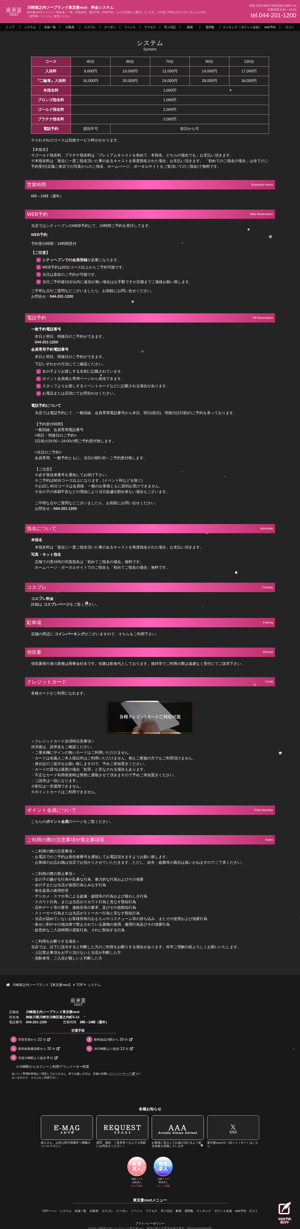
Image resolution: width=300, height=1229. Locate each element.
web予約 (253, 1210)
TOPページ (35, 1210)
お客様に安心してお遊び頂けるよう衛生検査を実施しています (178, 1131)
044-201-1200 (61, 296)
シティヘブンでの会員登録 (64, 260)
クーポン (118, 1210)
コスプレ (101, 1210)
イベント (135, 1210)
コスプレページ (56, 604)
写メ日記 (168, 1210)
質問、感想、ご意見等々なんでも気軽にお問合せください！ (122, 1131)
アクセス (152, 1210)
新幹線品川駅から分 (113, 1039)
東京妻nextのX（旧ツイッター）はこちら (233, 1131)
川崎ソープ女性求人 (137, 1172)
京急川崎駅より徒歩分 (38, 1057)
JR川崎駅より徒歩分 (113, 1048)
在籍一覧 (70, 1210)
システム (53, 1210)
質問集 (195, 1210)
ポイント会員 (57, 821)
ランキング (212, 1210)
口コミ (268, 1210)
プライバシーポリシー (150, 1222)
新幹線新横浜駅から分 (39, 1048)
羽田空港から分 (34, 1039)
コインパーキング (70, 634)
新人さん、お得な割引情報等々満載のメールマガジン (67, 1131)
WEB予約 (39, 235)
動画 (183, 1210)
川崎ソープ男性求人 (163, 1172)
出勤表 (85, 1210)
